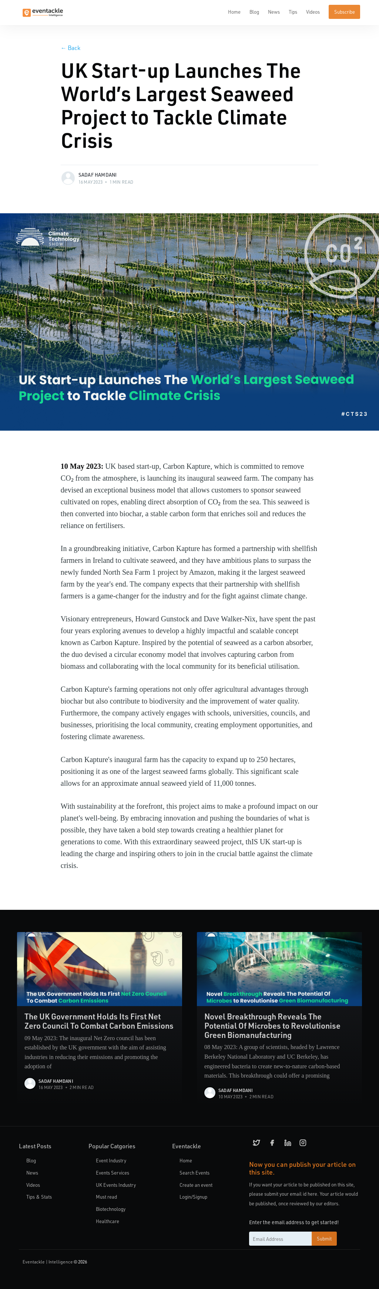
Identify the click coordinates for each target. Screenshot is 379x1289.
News (274, 12)
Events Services (112, 1172)
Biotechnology (110, 1209)
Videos (313, 12)
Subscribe (344, 12)
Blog (254, 12)
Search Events (194, 1172)
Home (234, 12)
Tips (293, 12)
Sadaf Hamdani (97, 174)
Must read (106, 1197)
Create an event (196, 1185)
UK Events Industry (116, 1185)
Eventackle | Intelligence (48, 1262)
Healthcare (107, 1221)
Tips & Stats (39, 1197)
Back (70, 47)
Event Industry (111, 1160)
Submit (324, 1239)
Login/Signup (193, 1197)
